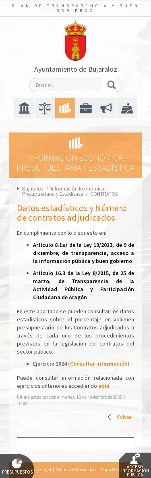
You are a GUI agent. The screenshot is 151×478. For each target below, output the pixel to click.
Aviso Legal (41, 469)
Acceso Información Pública (135, 465)
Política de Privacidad (76, 469)
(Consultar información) (99, 363)
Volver (124, 416)
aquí (104, 385)
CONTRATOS (104, 193)
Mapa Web (110, 469)
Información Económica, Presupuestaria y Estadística (64, 191)
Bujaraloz (33, 188)
